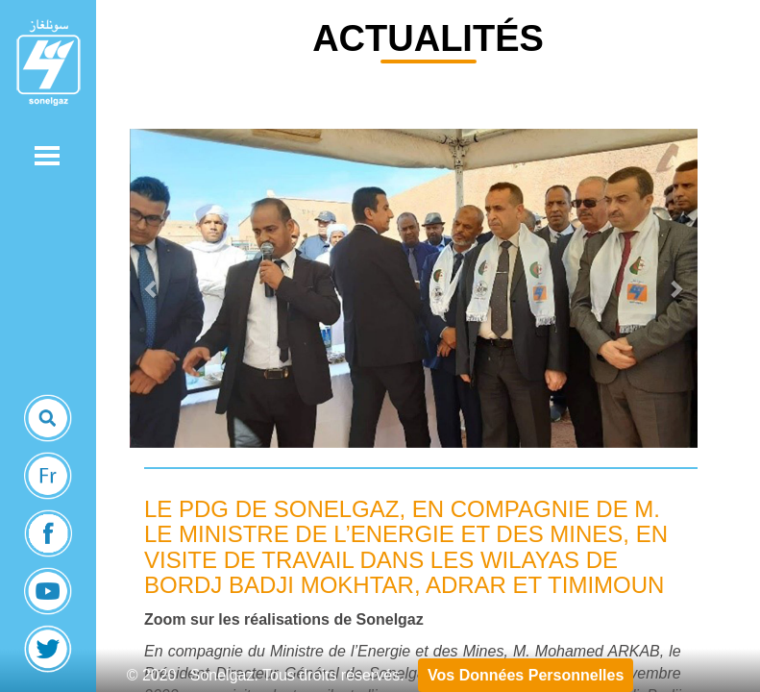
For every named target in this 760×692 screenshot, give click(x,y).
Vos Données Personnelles (526, 675)
